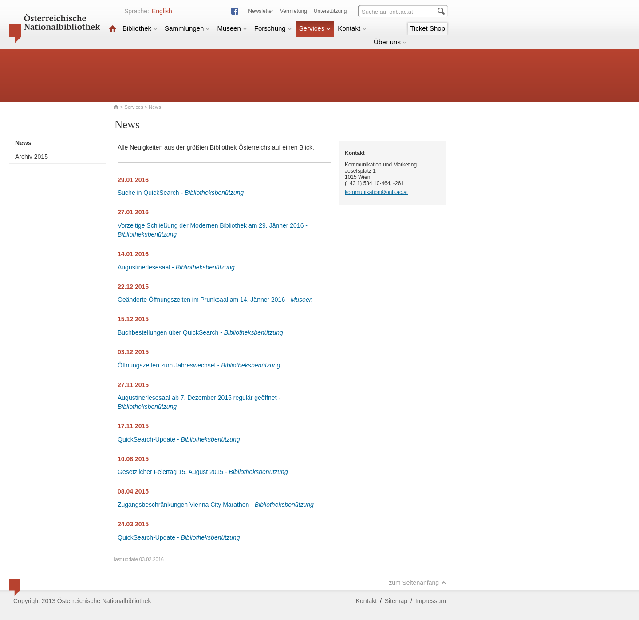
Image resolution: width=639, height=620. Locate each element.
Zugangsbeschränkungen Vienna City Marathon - (216, 504)
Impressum (430, 600)
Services (315, 28)
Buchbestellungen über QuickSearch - (200, 332)
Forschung (273, 28)
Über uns (390, 42)
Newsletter (260, 11)
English (162, 11)
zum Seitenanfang (417, 582)
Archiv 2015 (31, 156)
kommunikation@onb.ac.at (376, 192)
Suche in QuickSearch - (181, 192)
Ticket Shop (427, 28)
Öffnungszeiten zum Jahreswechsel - (199, 365)
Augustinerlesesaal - (176, 267)
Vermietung (293, 11)
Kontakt (352, 28)
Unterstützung (330, 11)
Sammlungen (187, 28)
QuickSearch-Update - (179, 439)
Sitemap (396, 600)
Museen (232, 28)
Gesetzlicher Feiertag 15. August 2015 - (203, 471)
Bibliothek (140, 28)
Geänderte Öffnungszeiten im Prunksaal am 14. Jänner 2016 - (215, 299)
